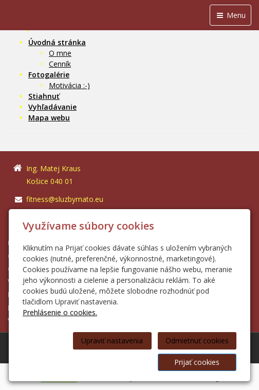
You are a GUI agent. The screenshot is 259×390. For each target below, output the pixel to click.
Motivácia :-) (69, 85)
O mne (60, 53)
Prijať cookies (196, 362)
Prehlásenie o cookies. (60, 312)
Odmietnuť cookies (197, 340)
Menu (230, 15)
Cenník (60, 64)
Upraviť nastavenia (112, 340)
